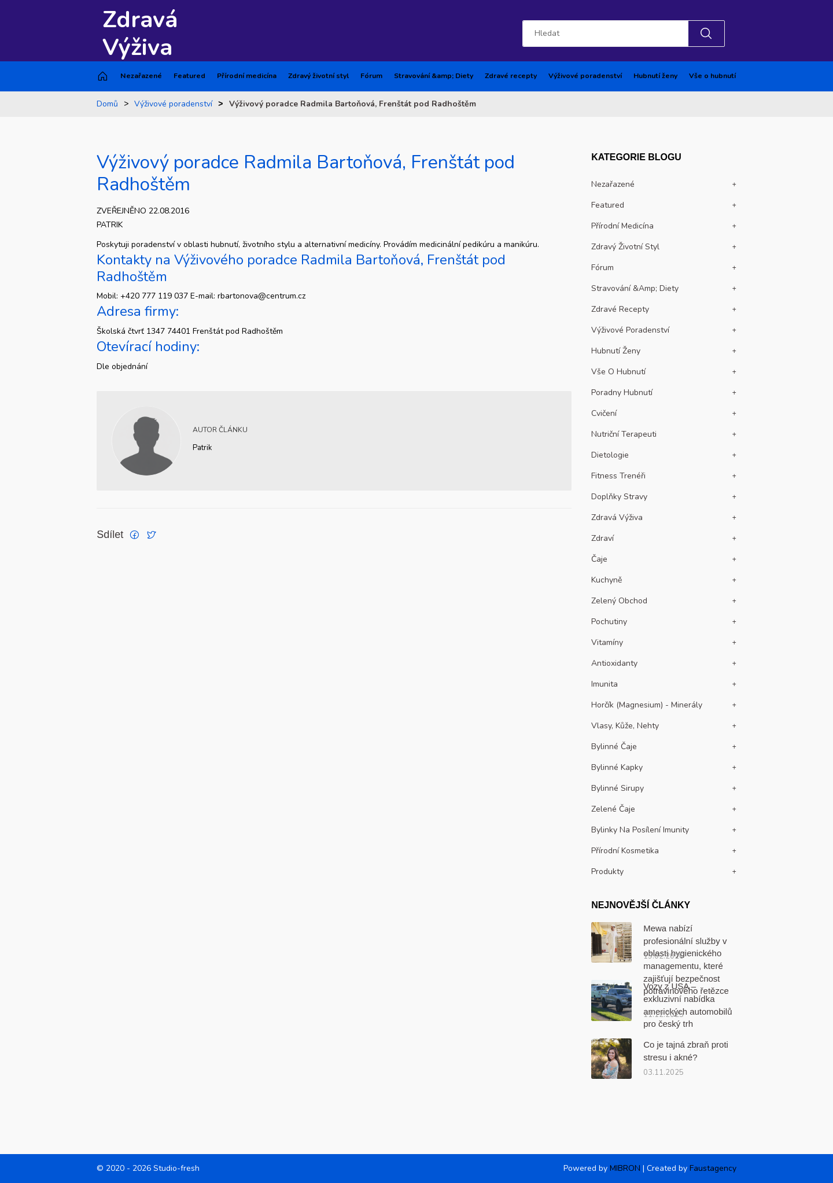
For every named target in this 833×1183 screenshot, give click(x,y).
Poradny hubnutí (622, 392)
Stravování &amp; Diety (433, 75)
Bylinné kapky (617, 767)
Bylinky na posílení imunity (640, 829)
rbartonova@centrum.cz (261, 295)
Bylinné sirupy (617, 788)
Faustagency (713, 1168)
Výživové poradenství (585, 75)
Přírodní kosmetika (625, 850)
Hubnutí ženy (655, 75)
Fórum (371, 75)
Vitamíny (607, 642)
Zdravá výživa (617, 517)
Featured (189, 75)
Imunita (604, 684)
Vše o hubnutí (712, 75)
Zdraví (602, 538)
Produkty (607, 871)
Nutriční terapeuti (624, 434)
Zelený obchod (619, 600)
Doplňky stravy (619, 496)
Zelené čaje (613, 809)
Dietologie (610, 454)
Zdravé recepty (511, 75)
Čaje (599, 559)
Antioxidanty (614, 663)
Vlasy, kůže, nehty (625, 725)
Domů (107, 104)
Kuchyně (606, 579)
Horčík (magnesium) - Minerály (646, 704)
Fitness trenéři (618, 475)
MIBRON (625, 1168)
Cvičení (604, 413)
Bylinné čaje (614, 746)
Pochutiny (609, 621)
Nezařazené (141, 75)
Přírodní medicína (247, 75)
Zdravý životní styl (318, 75)
